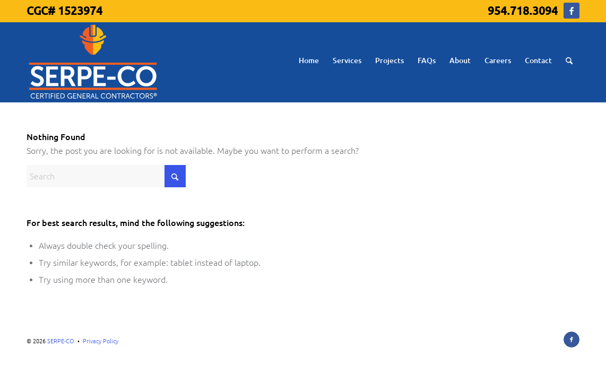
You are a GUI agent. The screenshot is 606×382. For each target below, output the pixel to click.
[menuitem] (520, 11)
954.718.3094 (523, 10)
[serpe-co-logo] (93, 62)
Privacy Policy (100, 341)
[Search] (569, 62)
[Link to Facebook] (571, 11)
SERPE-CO (60, 341)
